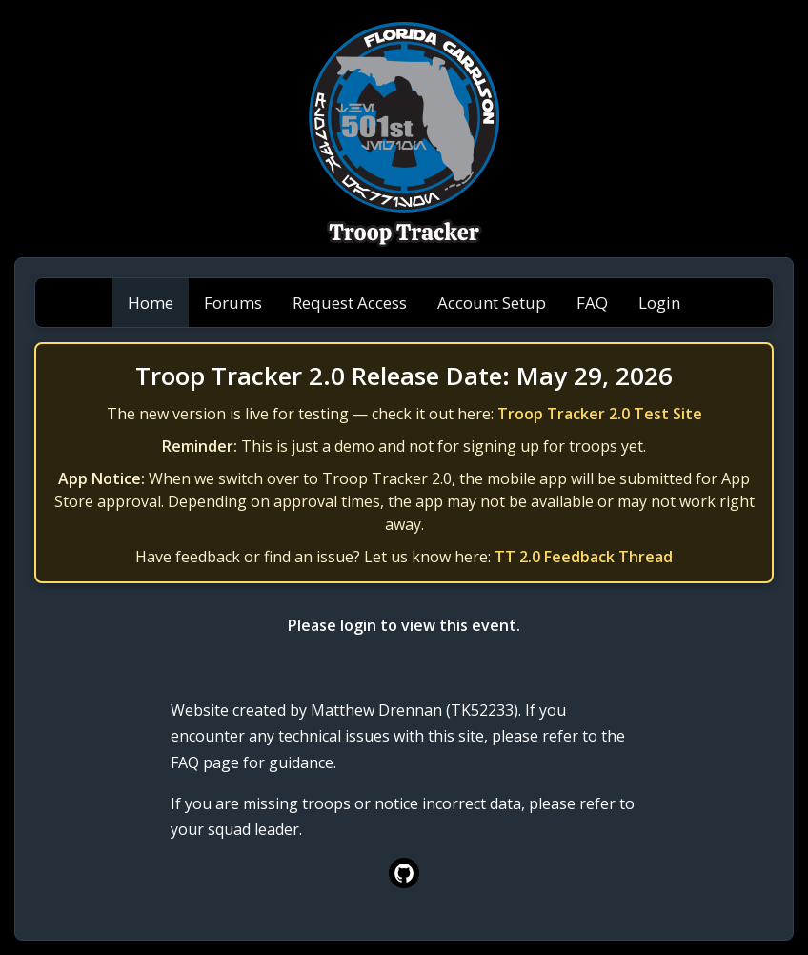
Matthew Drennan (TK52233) (414, 710)
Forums (233, 303)
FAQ (592, 303)
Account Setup (491, 303)
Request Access (350, 303)
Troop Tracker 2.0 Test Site (599, 413)
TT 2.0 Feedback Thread (584, 556)
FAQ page (205, 762)
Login (659, 303)
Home (150, 303)
